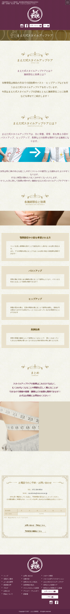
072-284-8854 (37, 489)
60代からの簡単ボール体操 (52, 588)
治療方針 (26, 579)
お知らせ (7, 591)
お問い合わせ (35, 25)
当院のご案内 (8, 579)
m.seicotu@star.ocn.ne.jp (37, 493)
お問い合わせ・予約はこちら (35, 525)
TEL (46, 25)
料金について (8, 594)
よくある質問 (8, 582)
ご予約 (49, 597)
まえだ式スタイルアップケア (53, 582)
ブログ (6, 588)
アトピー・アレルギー (31, 591)
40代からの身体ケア (50, 585)
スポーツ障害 (48, 576)
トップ (6, 576)
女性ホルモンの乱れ (30, 582)
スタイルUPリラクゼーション (53, 579)
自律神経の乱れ (28, 585)
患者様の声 (7, 585)
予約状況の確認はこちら (33, 531)
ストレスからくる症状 (31, 588)
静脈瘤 (25, 594)
